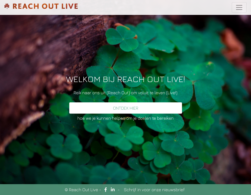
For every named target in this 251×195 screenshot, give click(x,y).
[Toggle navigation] (239, 7)
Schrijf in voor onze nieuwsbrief (154, 189)
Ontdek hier (125, 108)
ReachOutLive (41, 7)
